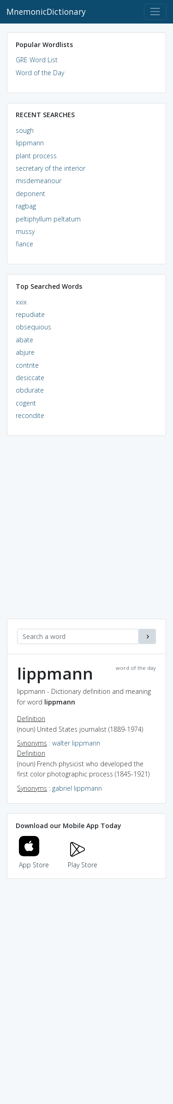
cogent (26, 403)
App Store (34, 859)
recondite (30, 415)
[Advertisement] (86, 532)
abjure (25, 352)
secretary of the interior (50, 168)
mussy (25, 231)
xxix (21, 302)
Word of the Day (40, 72)
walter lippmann (76, 743)
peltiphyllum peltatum (48, 219)
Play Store (82, 859)
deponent (30, 193)
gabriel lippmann (77, 788)
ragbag (26, 206)
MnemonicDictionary (46, 11)
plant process (36, 155)
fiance (24, 243)
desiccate (30, 377)
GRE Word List (37, 59)
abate (24, 339)
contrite (27, 365)
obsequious (33, 326)
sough (25, 130)
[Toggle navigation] (155, 12)
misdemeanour (38, 180)
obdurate (30, 390)
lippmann (30, 142)
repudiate (30, 314)
